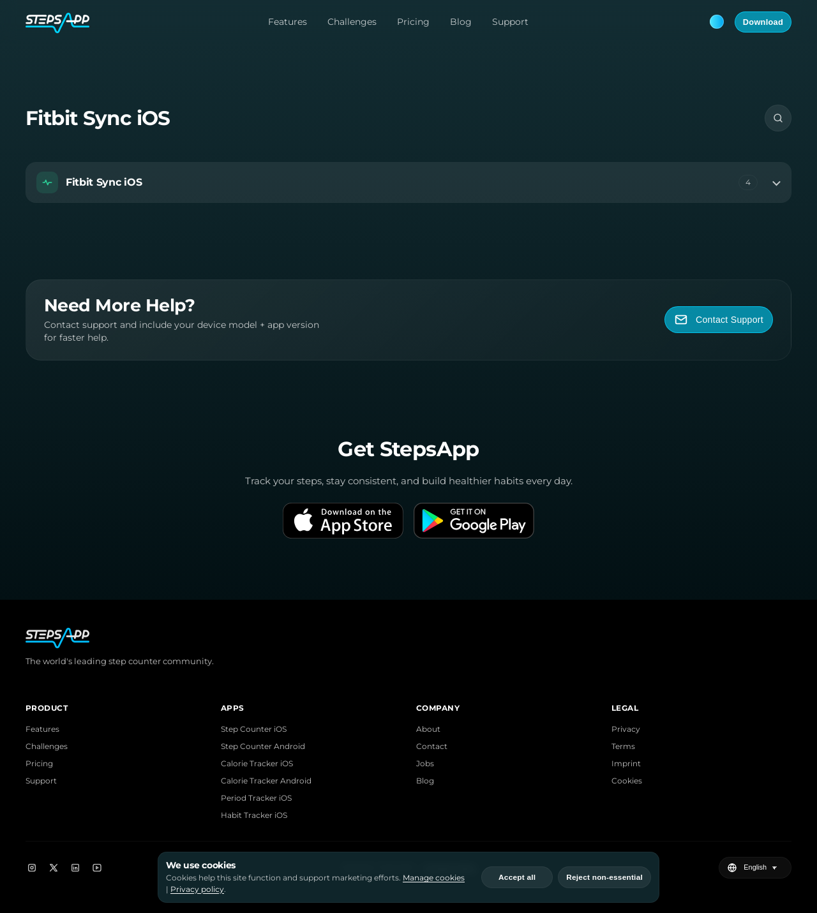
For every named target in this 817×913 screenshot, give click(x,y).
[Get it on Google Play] (474, 520)
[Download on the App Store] (343, 520)
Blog (461, 21)
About (428, 729)
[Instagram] (32, 867)
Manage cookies (434, 877)
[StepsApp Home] (57, 21)
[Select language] (762, 868)
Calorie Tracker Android (266, 780)
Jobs (425, 763)
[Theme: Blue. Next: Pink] (717, 22)
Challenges (352, 21)
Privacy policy (197, 889)
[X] (53, 867)
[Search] (778, 118)
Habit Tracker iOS (254, 815)
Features (287, 21)
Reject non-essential (604, 877)
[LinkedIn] (75, 867)
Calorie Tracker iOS (257, 763)
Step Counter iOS (254, 729)
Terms (623, 746)
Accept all (517, 877)
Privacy (625, 729)
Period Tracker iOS (256, 798)
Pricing (413, 21)
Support (510, 21)
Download (763, 22)
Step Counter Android (263, 746)
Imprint (626, 763)
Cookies (626, 780)
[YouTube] (97, 867)
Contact (431, 746)
